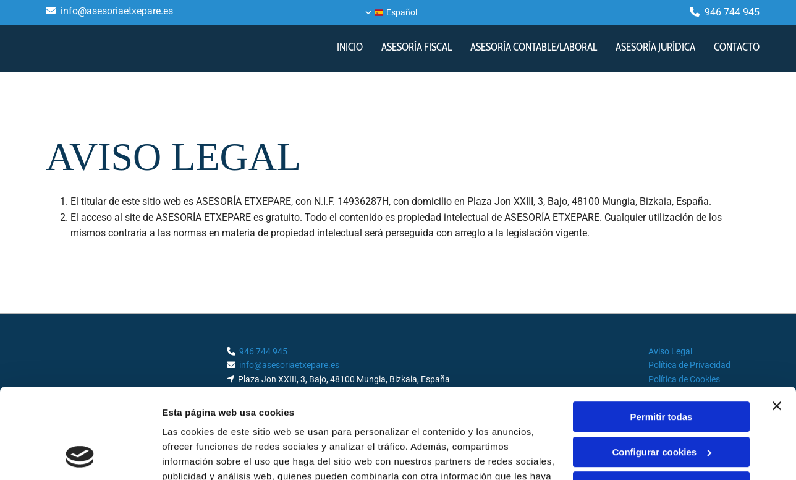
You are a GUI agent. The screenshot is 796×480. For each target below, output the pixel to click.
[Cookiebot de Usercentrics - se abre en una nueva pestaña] (80, 456)
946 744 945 (732, 12)
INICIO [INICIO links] (350, 47)
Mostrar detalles (198, 455)
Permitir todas (661, 332)
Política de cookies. (252, 421)
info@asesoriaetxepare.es (117, 11)
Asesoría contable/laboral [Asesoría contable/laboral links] (533, 47)
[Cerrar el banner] (777, 321)
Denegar (661, 402)
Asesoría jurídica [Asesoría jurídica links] (655, 47)
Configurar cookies (661, 367)
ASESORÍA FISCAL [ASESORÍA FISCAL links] (416, 47)
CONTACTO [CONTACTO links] (737, 47)
